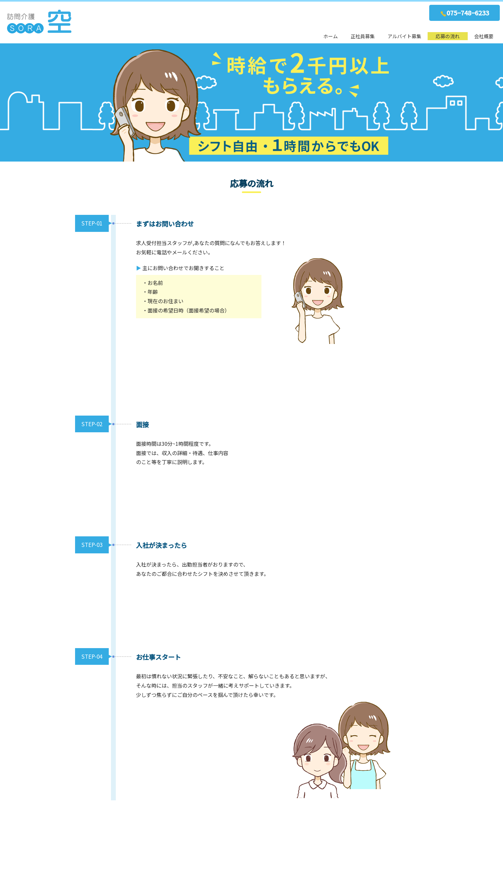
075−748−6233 (464, 12)
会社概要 (483, 36)
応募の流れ (448, 36)
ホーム (330, 36)
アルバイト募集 (404, 36)
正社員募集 (363, 36)
